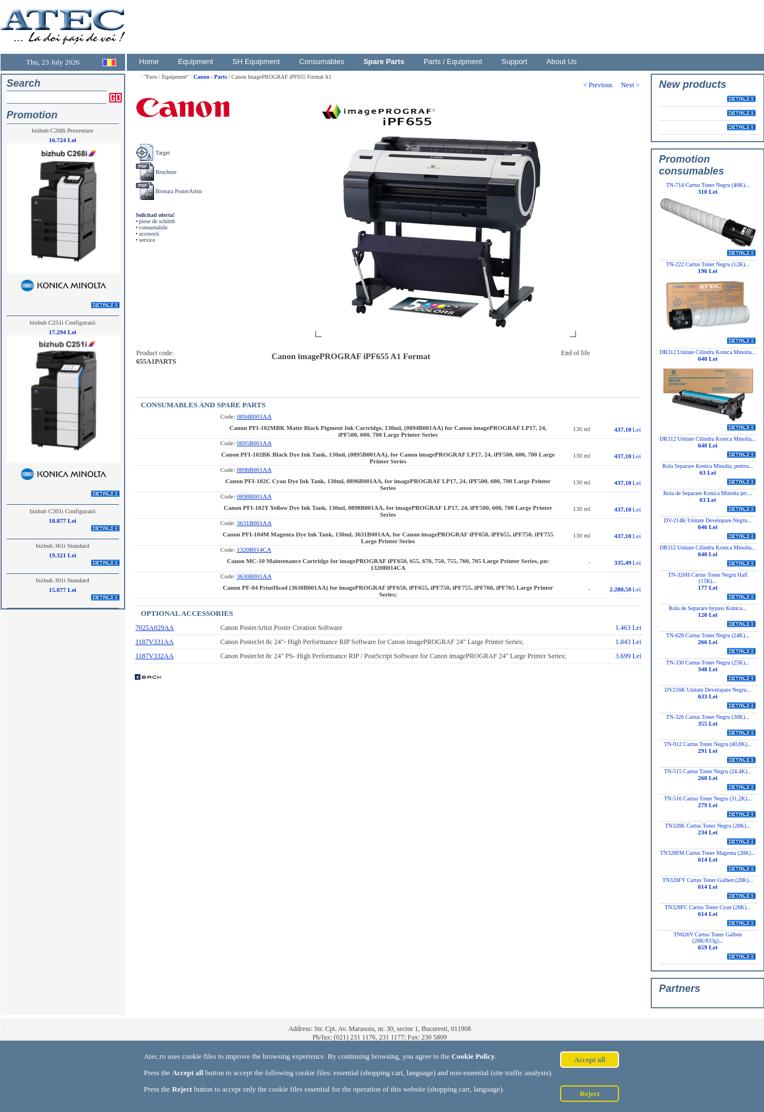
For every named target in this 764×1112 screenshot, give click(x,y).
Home (149, 61)
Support (514, 61)
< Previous (602, 85)
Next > (631, 85)
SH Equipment (256, 61)
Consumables (321, 61)
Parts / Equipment (453, 61)
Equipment (195, 61)
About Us (562, 61)
